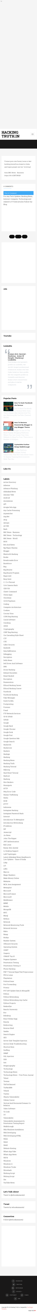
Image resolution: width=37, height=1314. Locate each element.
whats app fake (9, 1151)
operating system (10, 947)
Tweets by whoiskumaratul (13, 1207)
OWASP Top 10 (9, 956)
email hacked (8, 676)
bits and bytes (9, 545)
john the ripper (9, 838)
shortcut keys (8, 1047)
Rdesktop (7, 1016)
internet (6, 816)
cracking (6, 623)
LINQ (5, 869)
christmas (7, 598)
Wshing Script (8, 1176)
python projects (9, 1003)
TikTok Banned (9, 1084)
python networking (11, 997)
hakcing (6, 770)
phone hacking (9, 969)
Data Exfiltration (9, 651)
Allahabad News (9, 492)
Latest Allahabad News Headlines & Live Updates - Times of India (17, 858)
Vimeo (24, 1295)
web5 (5, 1145)
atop (5, 520)
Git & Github (8, 716)
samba (6, 1031)
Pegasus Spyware (10, 959)
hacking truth (9, 763)
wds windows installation (13, 1130)
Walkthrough (8, 1126)
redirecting (7, 1025)
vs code (6, 1112)
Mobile (6, 906)
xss (4, 1179)
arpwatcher (8, 513)
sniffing (6, 1050)
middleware (8, 900)
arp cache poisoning (11, 510)
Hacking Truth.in (11, 134)
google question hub (11, 738)
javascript (7, 832)
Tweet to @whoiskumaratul (14, 1195)
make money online (11, 878)
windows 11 (8, 1164)
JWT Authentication (11, 842)
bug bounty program (11, 573)
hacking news (9, 760)
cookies (6, 610)
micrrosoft (7, 897)
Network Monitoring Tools (13, 925)
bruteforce (7, 563)
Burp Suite (7, 579)
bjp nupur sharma (10, 548)
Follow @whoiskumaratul (13, 1220)
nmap (5, 934)
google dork (8, 732)
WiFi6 (5, 1158)
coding (6, 604)
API (4, 504)
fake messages (9, 698)
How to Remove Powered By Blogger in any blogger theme (23, 425)
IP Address (7, 826)
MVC (5, 913)
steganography (9, 1066)
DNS (5, 667)
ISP (4, 829)
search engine (9, 1034)
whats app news (10, 1154)
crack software (9, 620)
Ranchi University (10, 1009)
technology (8, 1069)
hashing (6, 779)
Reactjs (6, 1022)
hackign (6, 754)
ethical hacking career (12, 685)
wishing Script (9, 1173)
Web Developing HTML (12, 1136)
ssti (4, 1063)
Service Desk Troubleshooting (14, 1044)
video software (9, 1109)
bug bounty (7, 570)
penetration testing (11, 963)
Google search (9, 742)
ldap (5, 863)
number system (9, 941)
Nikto (5, 931)
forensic (6, 707)
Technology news (10, 1072)
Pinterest (11, 1295)
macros (6, 872)
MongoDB (7, 909)
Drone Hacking (9, 670)
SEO (5, 1037)
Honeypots (7, 785)
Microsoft (7, 891)
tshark (6, 1091)
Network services (10, 928)
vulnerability (8, 1118)
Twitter (6, 1094)
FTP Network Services (12, 713)
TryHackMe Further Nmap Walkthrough (22, 446)
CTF (5, 638)
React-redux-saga (10, 1019)
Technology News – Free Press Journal (18, 1075)
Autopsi (6, 523)
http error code (9, 792)
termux (6, 1081)
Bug (4, 567)
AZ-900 (6, 526)
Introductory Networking (13, 823)
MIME (5, 903)
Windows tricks (9, 1167)
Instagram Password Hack (13, 813)
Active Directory (9, 482)
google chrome (9, 729)
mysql (5, 916)
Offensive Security (10, 944)
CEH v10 (6, 588)
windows (7, 1161)
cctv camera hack (10, 585)
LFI (4, 866)
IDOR (5, 801)
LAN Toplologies (9, 854)
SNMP (5, 1053)
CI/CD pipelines (9, 601)
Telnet (5, 1078)
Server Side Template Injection (15, 1041)
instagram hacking (10, 810)
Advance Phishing (10, 488)
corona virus (8, 613)
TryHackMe (7, 1088)
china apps (7, 595)
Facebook (16, 1281)
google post (8, 735)
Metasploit (7, 888)
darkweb (6, 648)
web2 (5, 1139)
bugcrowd (7, 576)
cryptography (8, 629)
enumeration (8, 682)
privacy (6, 988)
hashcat (6, 776)
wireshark (7, 1170)
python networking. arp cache (15, 1000)
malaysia (6, 881)
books (5, 557)
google (6, 723)
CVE (5, 642)
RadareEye (7, 1006)
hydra (5, 798)
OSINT (5, 950)
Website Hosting (9, 1148)
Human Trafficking (10, 795)
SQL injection (8, 1056)
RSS (17, 1298)
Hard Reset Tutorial (10, 773)
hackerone (7, 748)
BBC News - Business (11, 532)
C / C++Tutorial (9, 582)
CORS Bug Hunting (10, 616)
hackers (6, 751)
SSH (5, 1059)
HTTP (5, 788)
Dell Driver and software (13, 663)
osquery (6, 953)
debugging (7, 654)
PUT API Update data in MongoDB (16, 991)
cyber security (9, 645)
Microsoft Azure (9, 894)
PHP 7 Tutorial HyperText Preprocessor (18, 972)
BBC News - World (10, 538)
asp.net (6, 516)
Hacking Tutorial (9, 767)
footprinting (8, 704)
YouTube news (9, 1183)
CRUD (5, 626)
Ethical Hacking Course (12, 688)
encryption (7, 679)
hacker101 (7, 745)
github (5, 720)
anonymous (8, 501)
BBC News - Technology (12, 535)
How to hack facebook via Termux (23, 404)
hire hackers (8, 782)
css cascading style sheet (13, 635)
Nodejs (6, 937)
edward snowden (10, 673)
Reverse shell (8, 1028)
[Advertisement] (18, 65)
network (6, 922)
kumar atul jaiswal (10, 848)
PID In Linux (8, 975)
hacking (6, 757)
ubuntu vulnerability (11, 1097)
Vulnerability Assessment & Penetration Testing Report (13, 1122)
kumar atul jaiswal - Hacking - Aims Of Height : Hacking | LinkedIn (17, 357)
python (6, 994)
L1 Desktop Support (10, 851)
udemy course (9, 1100)
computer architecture (12, 607)
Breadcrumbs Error (10, 560)
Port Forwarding (9, 984)
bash (5, 529)
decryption (7, 657)
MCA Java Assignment (12, 884)
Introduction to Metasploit (13, 820)
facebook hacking (10, 695)
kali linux (7, 845)
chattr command (10, 592)
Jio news (6, 835)
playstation (7, 978)
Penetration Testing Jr (12, 966)
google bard (8, 726)
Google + (17, 1291)
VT (4, 1115)
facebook (7, 692)
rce (4, 1013)
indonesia (7, 807)
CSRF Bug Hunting (10, 632)
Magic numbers (9, 875)
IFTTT (5, 804)
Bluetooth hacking (10, 554)
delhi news (7, 660)
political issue (8, 981)
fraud (5, 710)
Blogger (6, 551)
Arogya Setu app (9, 507)
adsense (6, 485)
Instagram (17, 1288)
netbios (6, 919)
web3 (5, 1142)
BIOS (5, 542)
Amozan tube (8, 495)
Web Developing (9, 1133)
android (6, 498)
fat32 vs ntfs (8, 701)
